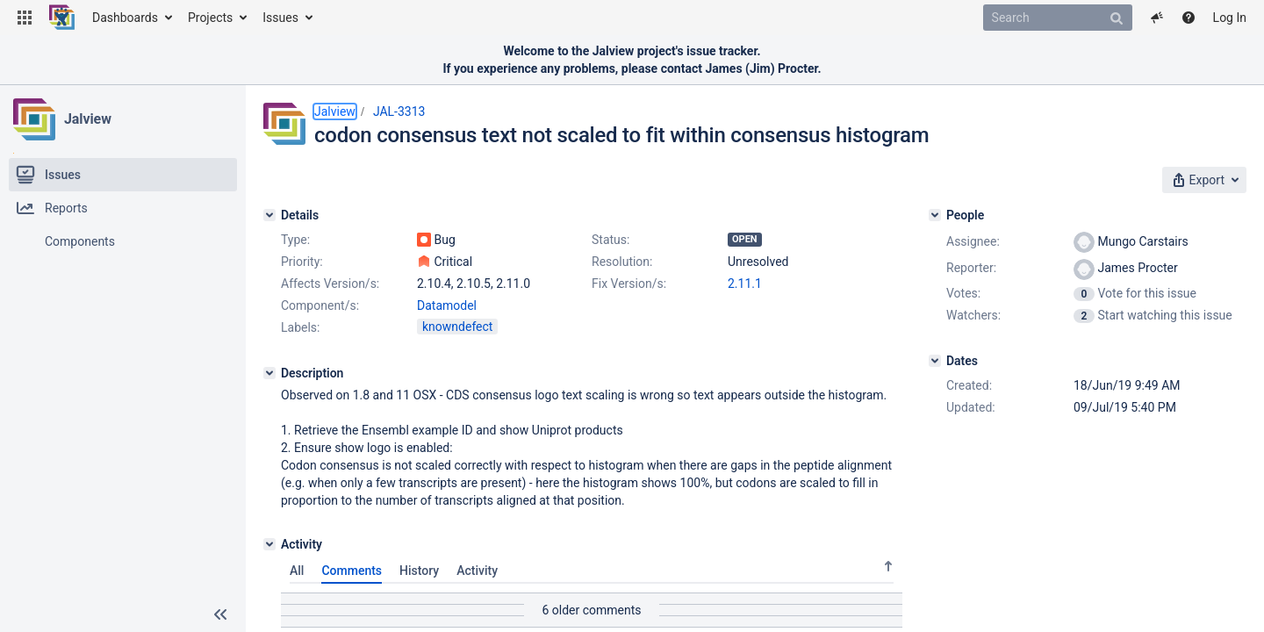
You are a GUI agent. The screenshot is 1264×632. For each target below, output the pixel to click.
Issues (280, 18)
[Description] (269, 373)
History (419, 571)
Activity (477, 571)
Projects (210, 18)
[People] (935, 215)
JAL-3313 (399, 111)
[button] (24, 17)
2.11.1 (745, 283)
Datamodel (447, 305)
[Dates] (935, 361)
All (297, 571)
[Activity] (269, 544)
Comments (351, 571)
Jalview (87, 119)
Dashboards (125, 18)
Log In (1229, 18)
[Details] (269, 215)
